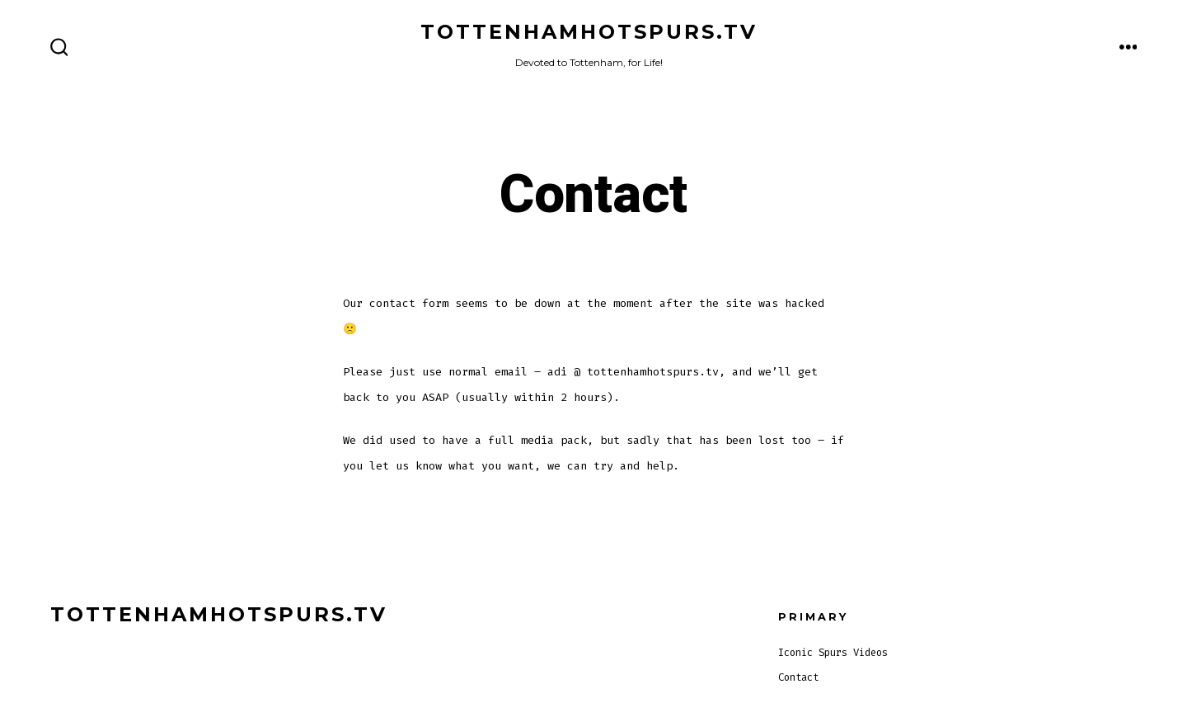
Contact (798, 677)
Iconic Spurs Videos (833, 652)
